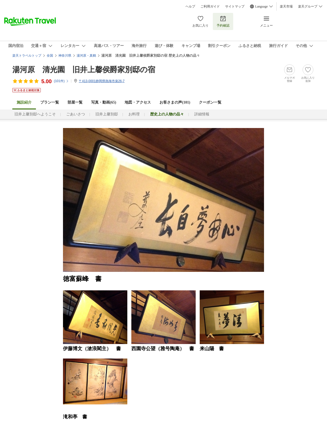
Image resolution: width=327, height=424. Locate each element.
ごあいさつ (75, 114)
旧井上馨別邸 (106, 114)
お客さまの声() (174, 102)
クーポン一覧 (210, 102)
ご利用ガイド (210, 6)
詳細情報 (201, 114)
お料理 (134, 114)
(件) (61, 81)
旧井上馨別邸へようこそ (35, 114)
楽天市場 (286, 6)
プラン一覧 (49, 102)
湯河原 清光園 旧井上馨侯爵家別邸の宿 (83, 69)
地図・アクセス (138, 102)
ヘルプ (190, 6)
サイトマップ (234, 6)
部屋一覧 (75, 102)
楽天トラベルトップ (26, 55)
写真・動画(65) (103, 102)
